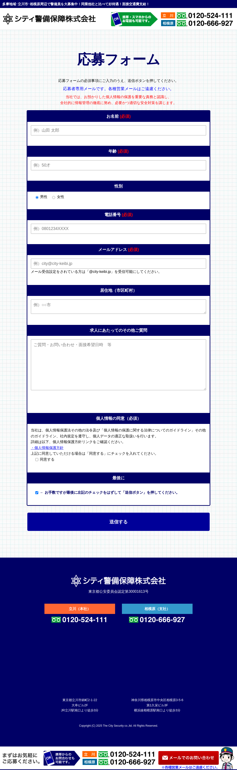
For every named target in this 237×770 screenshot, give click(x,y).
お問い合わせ (188, 758)
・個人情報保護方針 (47, 459)
